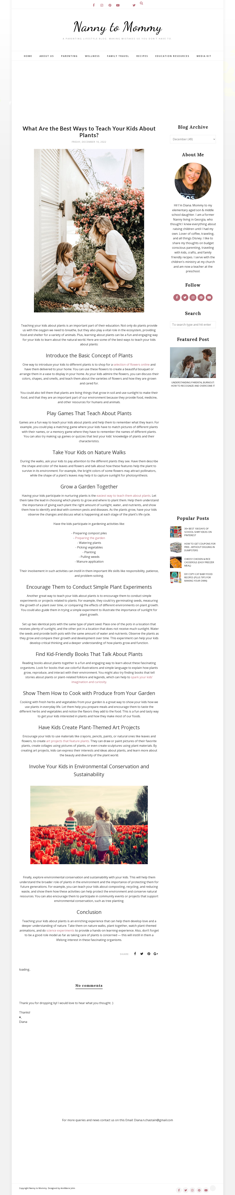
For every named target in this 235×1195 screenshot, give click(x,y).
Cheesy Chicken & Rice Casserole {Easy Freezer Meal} (199, 562)
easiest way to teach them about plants (124, 496)
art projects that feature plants (67, 741)
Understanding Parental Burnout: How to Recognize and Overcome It (193, 384)
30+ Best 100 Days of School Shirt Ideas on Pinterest (198, 532)
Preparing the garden (90, 538)
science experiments (60, 930)
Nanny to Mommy (117, 26)
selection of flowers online (131, 364)
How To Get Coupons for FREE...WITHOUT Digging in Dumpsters (200, 547)
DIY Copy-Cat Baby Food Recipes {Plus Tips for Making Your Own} (198, 577)
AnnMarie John (68, 1188)
